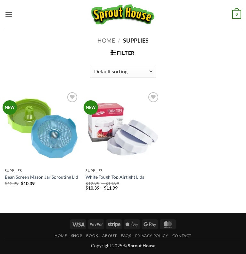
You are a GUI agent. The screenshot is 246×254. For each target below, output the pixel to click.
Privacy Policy (151, 235)
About (109, 235)
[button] (8, 14)
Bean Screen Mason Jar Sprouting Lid (41, 177)
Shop (76, 235)
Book (92, 235)
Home (106, 40)
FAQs (126, 235)
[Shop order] (123, 71)
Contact (182, 235)
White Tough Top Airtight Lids (115, 177)
